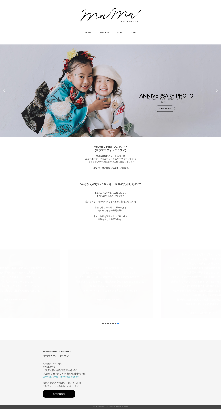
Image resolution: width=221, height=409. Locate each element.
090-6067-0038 (50, 377)
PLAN (119, 32)
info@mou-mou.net (69, 377)
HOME (88, 32)
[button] (4, 90)
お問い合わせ (59, 394)
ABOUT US (104, 32)
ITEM (133, 32)
